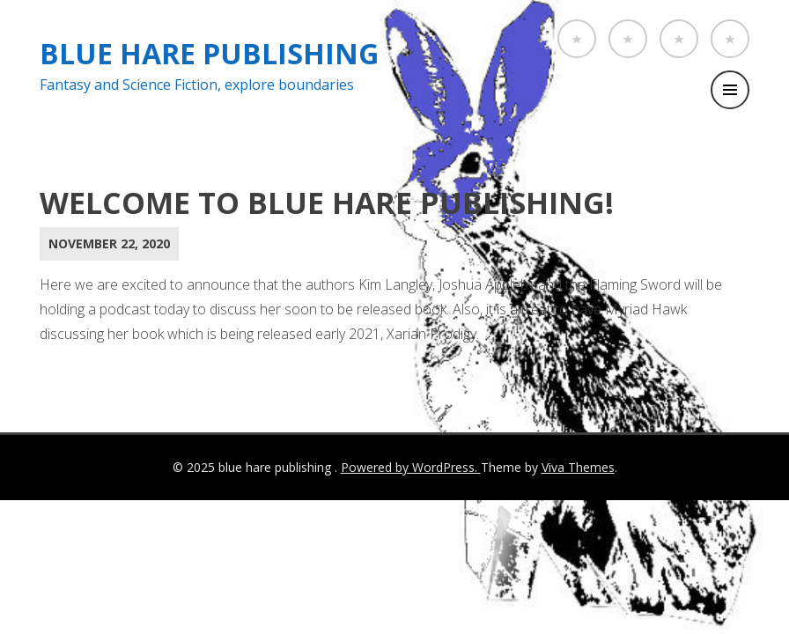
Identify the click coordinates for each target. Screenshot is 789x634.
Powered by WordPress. (411, 467)
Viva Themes (578, 467)
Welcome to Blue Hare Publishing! (327, 202)
